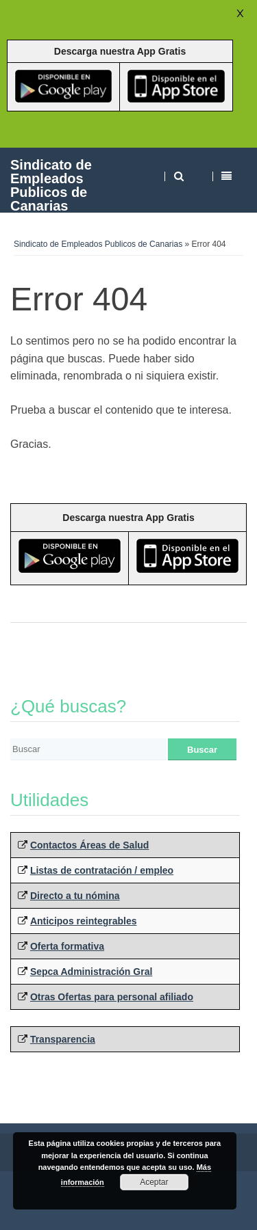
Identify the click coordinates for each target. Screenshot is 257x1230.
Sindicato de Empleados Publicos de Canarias (51, 185)
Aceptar (154, 1182)
